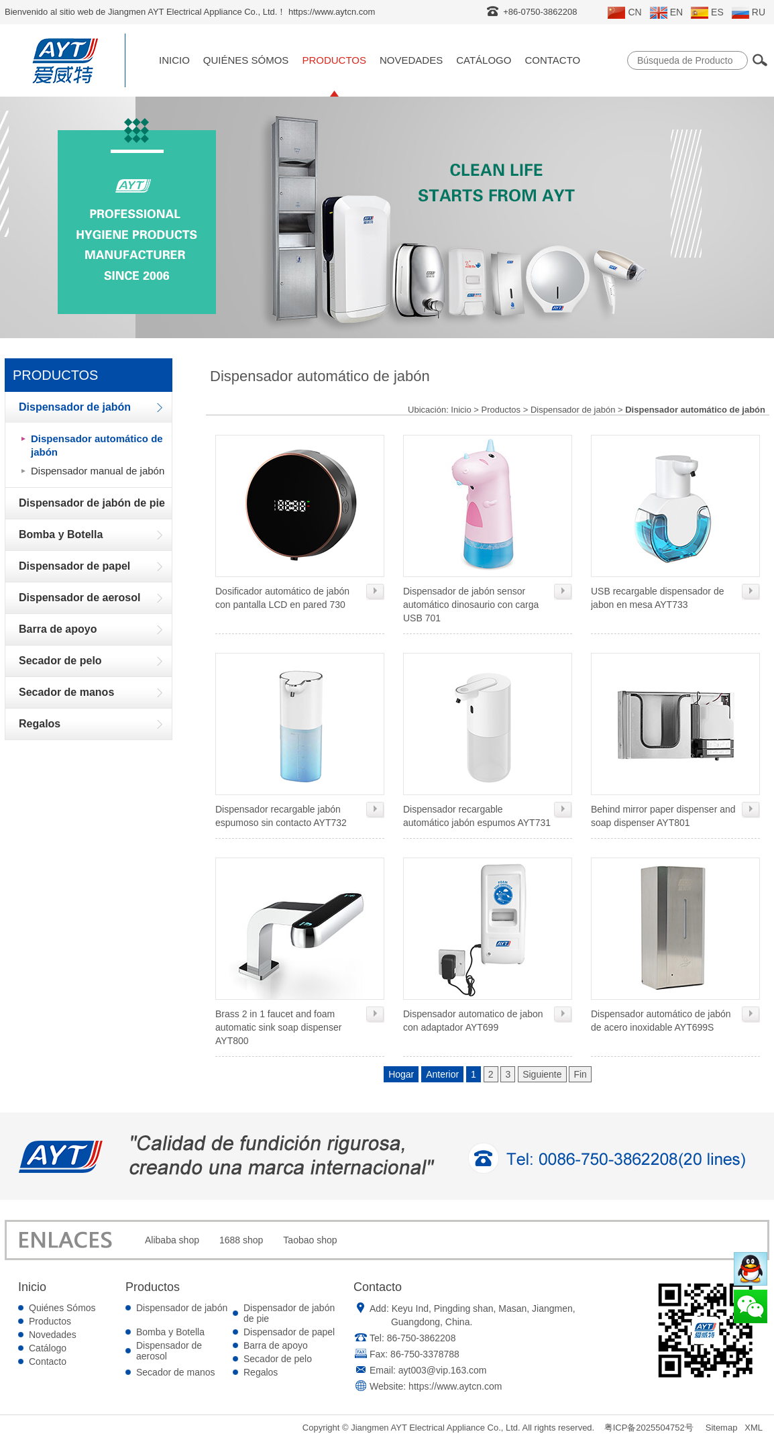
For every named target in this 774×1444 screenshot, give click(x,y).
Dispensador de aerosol (169, 1350)
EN (666, 13)
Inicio (174, 60)
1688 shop (241, 1240)
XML (753, 1428)
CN (624, 13)
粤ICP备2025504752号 (649, 1428)
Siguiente (541, 1074)
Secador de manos (175, 1372)
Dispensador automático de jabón (97, 445)
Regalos (260, 1372)
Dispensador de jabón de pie (289, 1313)
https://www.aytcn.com (455, 1386)
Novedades (411, 60)
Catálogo (483, 60)
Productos (334, 60)
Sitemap (722, 1428)
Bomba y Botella (170, 1332)
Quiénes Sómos (246, 60)
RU (748, 13)
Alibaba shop (172, 1240)
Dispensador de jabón (573, 410)
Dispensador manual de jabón (97, 470)
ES (707, 13)
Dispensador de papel (289, 1332)
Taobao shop (310, 1240)
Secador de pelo (277, 1358)
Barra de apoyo (275, 1345)
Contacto (552, 60)
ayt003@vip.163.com (442, 1370)
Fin (579, 1074)
